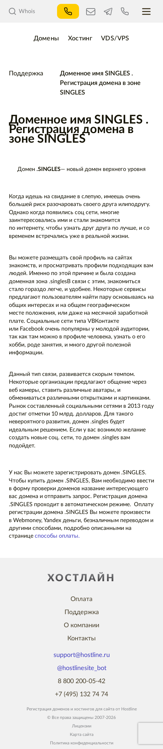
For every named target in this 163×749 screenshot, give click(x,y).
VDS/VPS (115, 38)
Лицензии (81, 726)
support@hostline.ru (82, 655)
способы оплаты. (57, 536)
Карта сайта (82, 734)
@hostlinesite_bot (81, 668)
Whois (22, 11)
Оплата (81, 599)
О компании (81, 625)
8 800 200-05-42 (81, 681)
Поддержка (26, 73)
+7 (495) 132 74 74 (81, 694)
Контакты (81, 638)
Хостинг (80, 38)
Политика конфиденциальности (81, 743)
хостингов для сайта (94, 709)
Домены (46, 38)
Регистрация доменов (48, 709)
